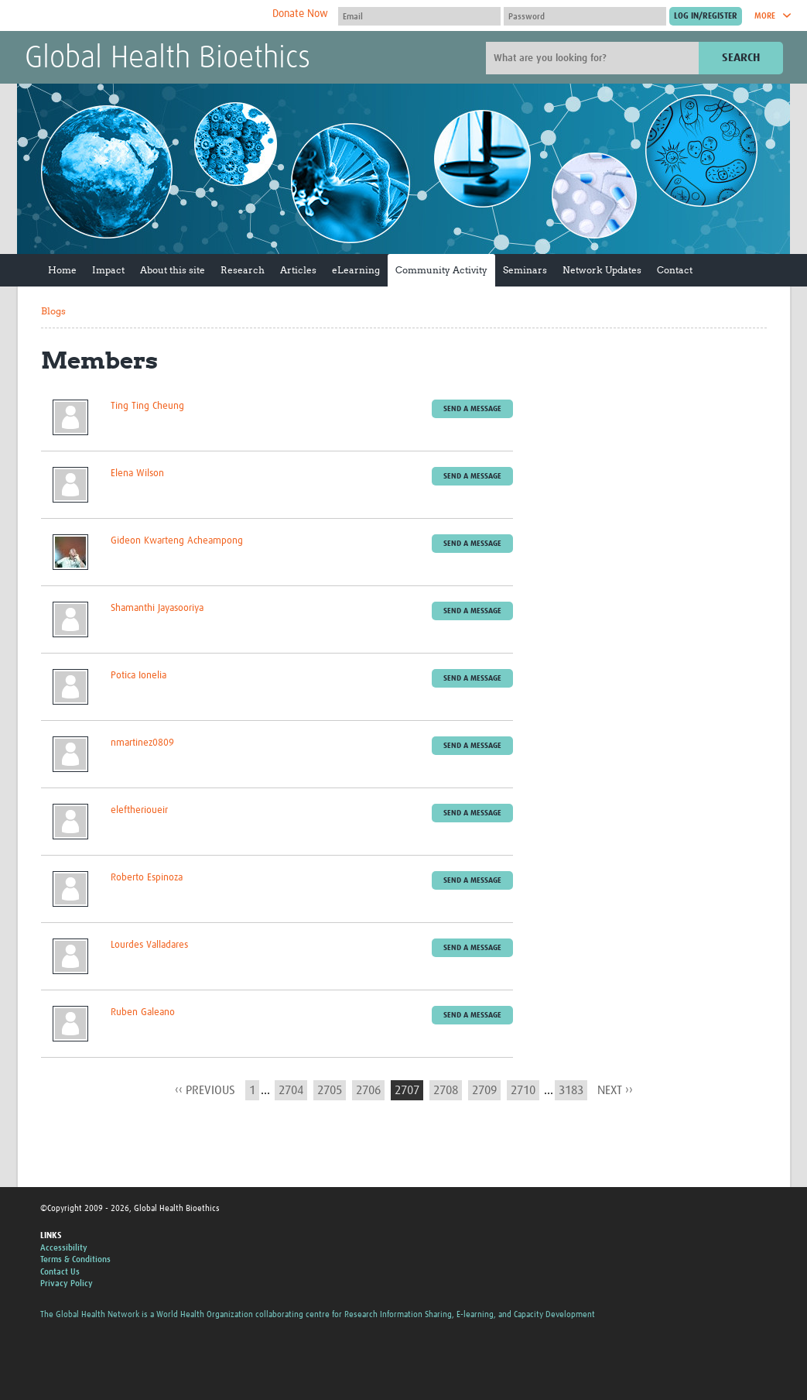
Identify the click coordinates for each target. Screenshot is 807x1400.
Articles (298, 270)
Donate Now (300, 14)
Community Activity (441, 270)
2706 (368, 1090)
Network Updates (602, 270)
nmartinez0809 (142, 743)
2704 (291, 1090)
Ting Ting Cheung (147, 406)
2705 (329, 1090)
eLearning (356, 270)
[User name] (419, 16)
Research (243, 270)
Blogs (53, 311)
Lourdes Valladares (149, 945)
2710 (523, 1090)
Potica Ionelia (138, 676)
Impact (108, 270)
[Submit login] (705, 16)
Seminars (525, 270)
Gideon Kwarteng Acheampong (177, 541)
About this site (172, 270)
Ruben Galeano (143, 1012)
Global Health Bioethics (167, 58)
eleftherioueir (139, 810)
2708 (445, 1090)
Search (741, 57)
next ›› (615, 1090)
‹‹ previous (205, 1090)
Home (62, 270)
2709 (484, 1090)
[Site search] (594, 58)
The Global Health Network (140, 15)
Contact (674, 270)
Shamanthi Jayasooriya (157, 608)
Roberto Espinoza (147, 878)
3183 (571, 1090)
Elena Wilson (137, 473)
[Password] (585, 16)
